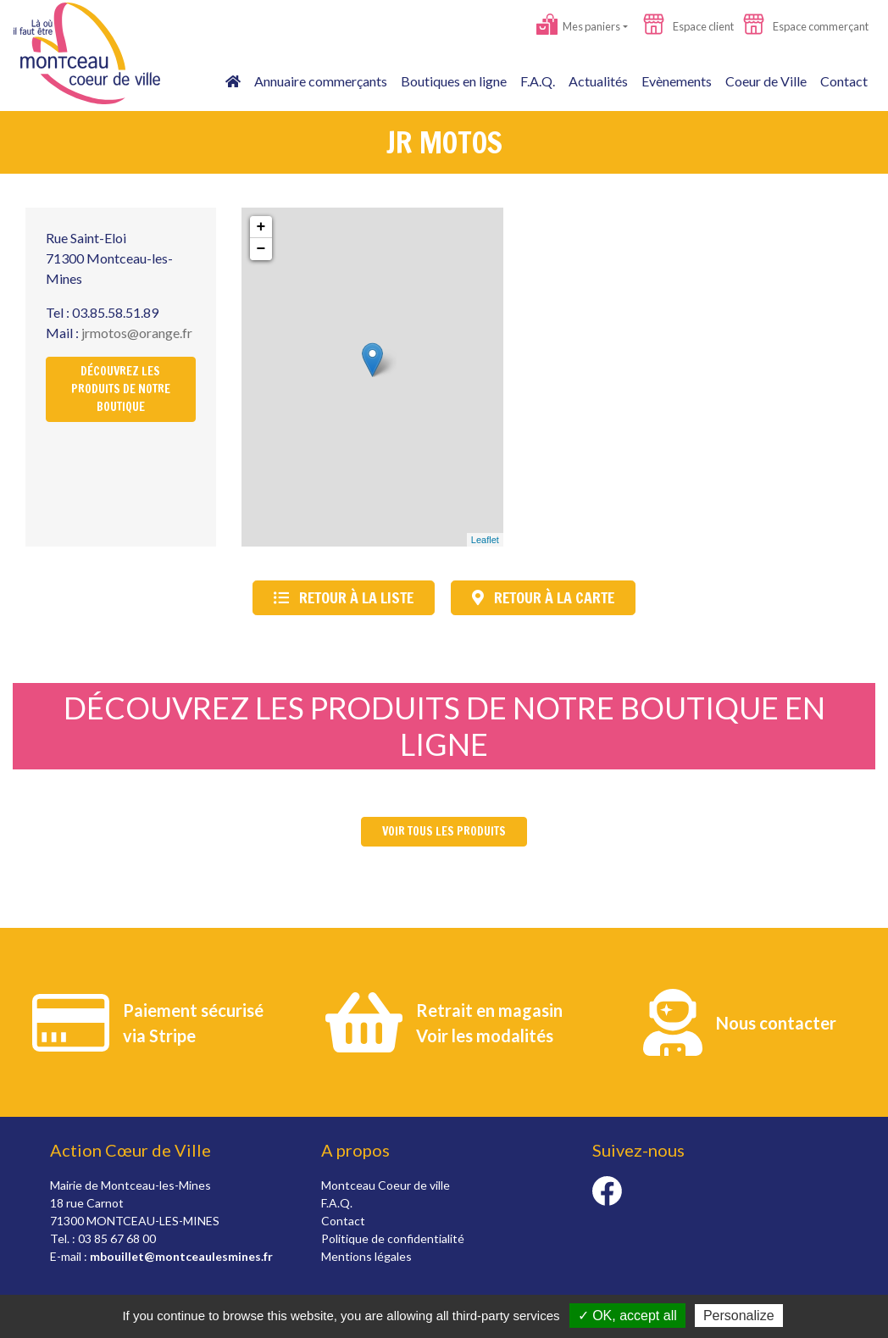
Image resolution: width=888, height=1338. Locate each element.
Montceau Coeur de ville (385, 1185)
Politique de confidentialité (392, 1238)
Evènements (676, 81)
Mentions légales (366, 1256)
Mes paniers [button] (578, 26)
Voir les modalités (484, 1035)
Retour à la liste (343, 597)
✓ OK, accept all (627, 1315)
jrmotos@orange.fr (136, 333)
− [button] (261, 249)
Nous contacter (776, 1023)
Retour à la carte (543, 597)
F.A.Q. (537, 81)
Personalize (738, 1315)
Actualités (598, 81)
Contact (844, 81)
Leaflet (485, 540)
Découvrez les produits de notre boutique (120, 389)
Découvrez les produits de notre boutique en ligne (444, 726)
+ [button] (261, 227)
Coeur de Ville (766, 81)
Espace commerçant (806, 26)
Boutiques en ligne (454, 81)
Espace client (688, 26)
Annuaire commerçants (320, 81)
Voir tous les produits (444, 831)
